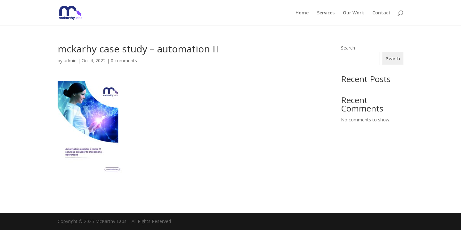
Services (326, 13)
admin (70, 60)
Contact (381, 13)
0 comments (124, 60)
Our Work (353, 13)
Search (348, 48)
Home (302, 13)
